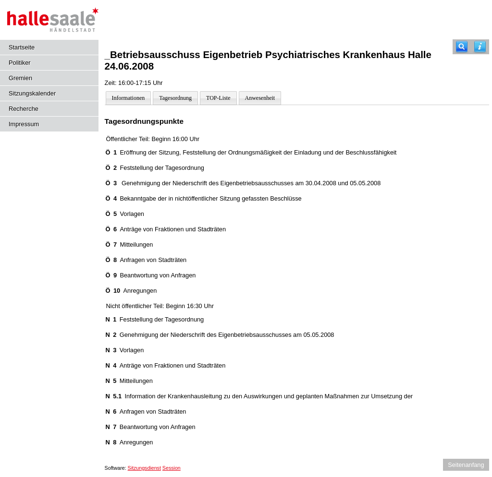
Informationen (128, 98)
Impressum (24, 124)
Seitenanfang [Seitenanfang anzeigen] (466, 464)
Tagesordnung (175, 98)
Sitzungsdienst (144, 468)
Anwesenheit (260, 98)
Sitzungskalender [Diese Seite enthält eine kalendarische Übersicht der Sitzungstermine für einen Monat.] (32, 93)
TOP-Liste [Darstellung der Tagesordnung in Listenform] (218, 98)
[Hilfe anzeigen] (480, 46)
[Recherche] (462, 46)
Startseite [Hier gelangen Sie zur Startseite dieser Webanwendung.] (22, 47)
